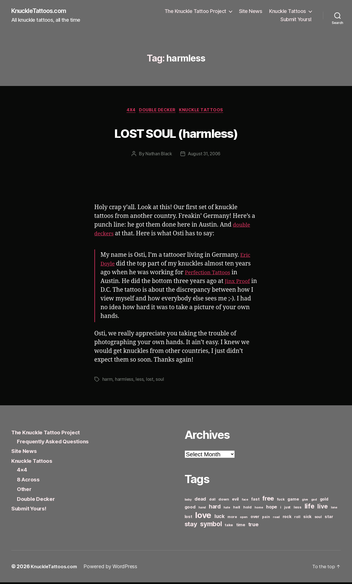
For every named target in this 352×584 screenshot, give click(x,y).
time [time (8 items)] (240, 526)
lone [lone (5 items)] (334, 509)
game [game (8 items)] (293, 500)
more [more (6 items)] (232, 518)
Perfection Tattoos (210, 274)
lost (150, 381)
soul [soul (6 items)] (318, 518)
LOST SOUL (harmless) (176, 133)
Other (25, 490)
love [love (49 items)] (203, 517)
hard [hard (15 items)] (215, 508)
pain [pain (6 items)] (266, 518)
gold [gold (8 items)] (324, 500)
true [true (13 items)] (253, 526)
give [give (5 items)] (305, 501)
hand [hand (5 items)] (202, 509)
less (140, 381)
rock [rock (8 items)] (287, 518)
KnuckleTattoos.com (42, 11)
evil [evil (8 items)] (235, 500)
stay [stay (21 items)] (191, 525)
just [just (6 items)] (287, 509)
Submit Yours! (296, 20)
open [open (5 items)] (243, 519)
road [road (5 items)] (276, 519)
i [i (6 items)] (280, 509)
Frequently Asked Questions (57, 442)
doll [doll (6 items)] (212, 501)
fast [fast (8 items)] (255, 500)
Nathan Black (157, 155)
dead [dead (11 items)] (200, 500)
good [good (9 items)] (190, 508)
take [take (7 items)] (229, 526)
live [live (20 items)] (322, 508)
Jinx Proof (239, 283)
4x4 (129, 111)
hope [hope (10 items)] (271, 508)
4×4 (22, 471)
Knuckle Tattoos (287, 11)
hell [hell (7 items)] (236, 508)
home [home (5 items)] (258, 509)
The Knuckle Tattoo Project (195, 11)
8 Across (29, 480)
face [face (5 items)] (245, 501)
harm (107, 381)
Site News (250, 11)
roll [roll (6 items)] (297, 518)
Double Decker (158, 111)
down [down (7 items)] (223, 501)
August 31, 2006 (204, 155)
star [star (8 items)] (329, 518)
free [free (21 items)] (268, 500)
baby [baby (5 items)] (188, 501)
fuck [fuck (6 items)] (281, 501)
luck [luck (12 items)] (219, 518)
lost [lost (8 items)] (188, 518)
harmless (124, 381)
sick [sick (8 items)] (307, 518)
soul (160, 381)
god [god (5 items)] (314, 501)
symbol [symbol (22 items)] (211, 525)
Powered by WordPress (114, 568)
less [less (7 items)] (298, 508)
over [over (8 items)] (255, 518)
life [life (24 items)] (310, 508)
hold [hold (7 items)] (247, 508)
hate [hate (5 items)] (226, 509)
